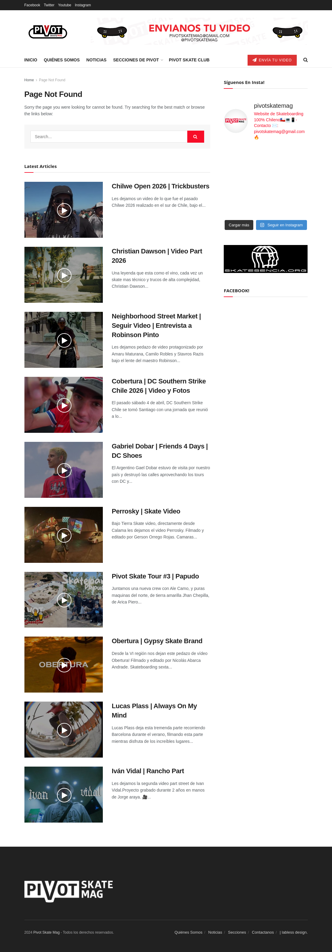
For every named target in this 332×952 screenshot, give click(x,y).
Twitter (49, 5)
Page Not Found (52, 80)
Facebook (32, 5)
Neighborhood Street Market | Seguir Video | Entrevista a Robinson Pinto (156, 325)
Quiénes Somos (62, 59)
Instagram (83, 5)
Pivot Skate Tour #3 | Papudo (155, 576)
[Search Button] (195, 137)
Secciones (237, 932)
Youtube (64, 5)
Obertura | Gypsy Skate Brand (157, 641)
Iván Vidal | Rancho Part (148, 771)
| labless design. (294, 932)
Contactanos (263, 932)
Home (29, 80)
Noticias (96, 59)
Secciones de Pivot (136, 59)
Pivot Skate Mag (46, 932)
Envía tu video (272, 60)
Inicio (30, 59)
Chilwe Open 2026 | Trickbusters (161, 186)
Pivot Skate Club (189, 59)
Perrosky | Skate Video (146, 511)
